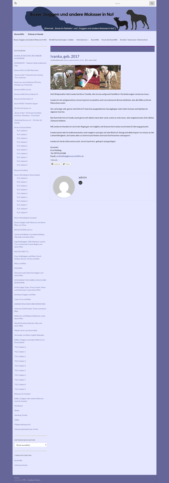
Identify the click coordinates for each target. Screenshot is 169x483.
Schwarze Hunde (35, 34)
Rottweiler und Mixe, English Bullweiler (29, 335)
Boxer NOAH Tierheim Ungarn (26, 103)
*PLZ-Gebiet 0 (20, 347)
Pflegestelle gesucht (22, 424)
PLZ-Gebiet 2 (22, 138)
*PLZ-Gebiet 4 (20, 366)
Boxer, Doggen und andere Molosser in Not (30, 40)
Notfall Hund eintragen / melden (61, 40)
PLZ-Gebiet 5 (22, 150)
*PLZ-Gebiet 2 (20, 356)
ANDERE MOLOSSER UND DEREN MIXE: (30, 304)
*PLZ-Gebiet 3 (20, 361)
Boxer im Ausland (21, 170)
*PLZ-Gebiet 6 (20, 375)
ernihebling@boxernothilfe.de (70, 156)
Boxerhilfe (19, 34)
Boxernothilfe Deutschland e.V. (26, 94)
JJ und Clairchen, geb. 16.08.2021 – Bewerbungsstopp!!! (76, 49)
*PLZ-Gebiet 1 (20, 352)
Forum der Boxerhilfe (109, 40)
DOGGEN (18, 268)
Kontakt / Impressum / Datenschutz (134, 40)
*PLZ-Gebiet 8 (20, 384)
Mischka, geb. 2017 (143, 49)
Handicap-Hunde (20, 415)
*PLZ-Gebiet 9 (20, 389)
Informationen (82, 40)
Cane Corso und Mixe (22, 299)
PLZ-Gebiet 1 (22, 134)
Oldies (16, 420)
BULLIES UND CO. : (21, 251)
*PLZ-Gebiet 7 (20, 380)
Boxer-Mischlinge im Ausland (25, 218)
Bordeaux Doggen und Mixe (25, 295)
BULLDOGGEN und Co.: (23, 230)
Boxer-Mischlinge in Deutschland (27, 175)
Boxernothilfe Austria (22, 89)
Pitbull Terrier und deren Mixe (25, 330)
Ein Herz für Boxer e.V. (22, 108)
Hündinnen (18, 406)
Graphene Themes (34, 480)
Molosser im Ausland (22, 394)
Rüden (16, 410)
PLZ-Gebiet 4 (22, 146)
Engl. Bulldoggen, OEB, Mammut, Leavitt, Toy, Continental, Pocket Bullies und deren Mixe (30, 244)
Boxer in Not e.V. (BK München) (26, 70)
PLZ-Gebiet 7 (22, 157)
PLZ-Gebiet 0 (22, 131)
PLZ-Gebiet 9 (22, 165)
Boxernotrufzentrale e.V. (23, 99)
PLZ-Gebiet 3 (22, 142)
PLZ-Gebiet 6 (22, 153)
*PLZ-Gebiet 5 (20, 370)
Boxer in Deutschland (22, 127)
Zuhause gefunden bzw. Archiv (74, 60)
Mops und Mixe (20, 263)
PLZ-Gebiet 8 (22, 161)
